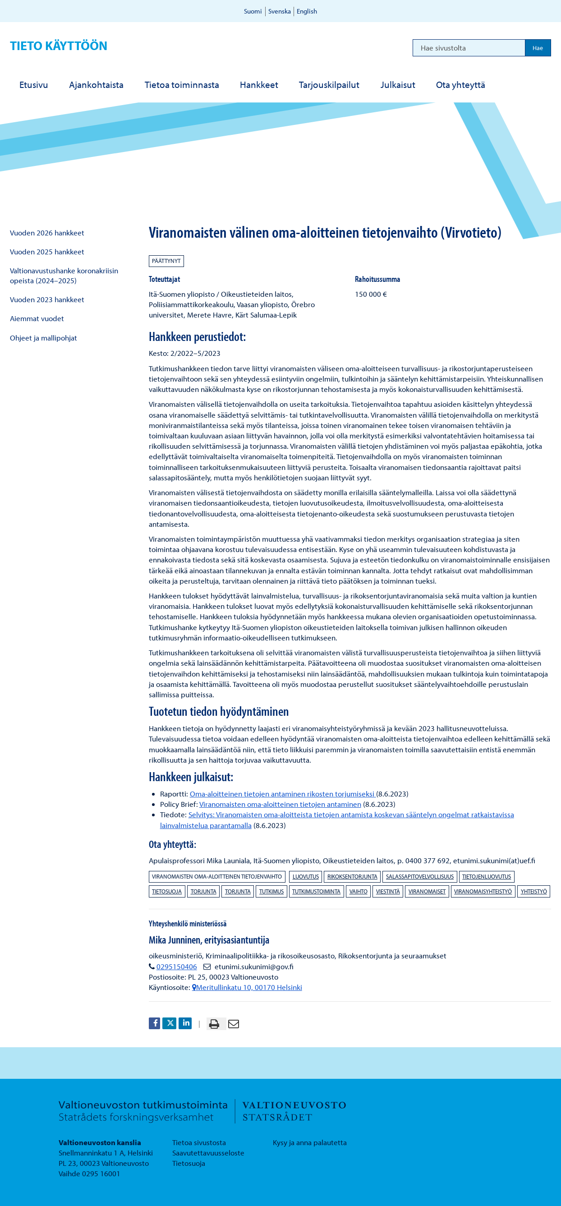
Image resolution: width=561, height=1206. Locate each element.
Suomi (253, 11)
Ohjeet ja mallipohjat (43, 337)
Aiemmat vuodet (37, 318)
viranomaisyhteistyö (483, 891)
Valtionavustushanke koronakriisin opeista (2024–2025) (64, 275)
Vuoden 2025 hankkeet (47, 251)
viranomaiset (427, 891)
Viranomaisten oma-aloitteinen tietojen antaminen (280, 804)
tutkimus (271, 891)
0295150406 (176, 966)
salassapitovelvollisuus (420, 876)
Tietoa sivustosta (199, 1142)
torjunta (203, 891)
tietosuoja (167, 891)
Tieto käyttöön (58, 45)
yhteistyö (534, 891)
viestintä (388, 891)
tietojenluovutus (486, 876)
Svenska (279, 11)
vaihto (358, 891)
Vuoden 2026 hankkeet (47, 232)
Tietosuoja (188, 1163)
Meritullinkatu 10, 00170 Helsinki (247, 987)
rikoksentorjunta (352, 876)
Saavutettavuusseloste (208, 1152)
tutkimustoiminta (316, 891)
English (307, 11)
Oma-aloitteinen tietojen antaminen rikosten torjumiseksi (283, 793)
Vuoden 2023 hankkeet (47, 299)
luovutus (306, 876)
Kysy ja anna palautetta (310, 1142)
